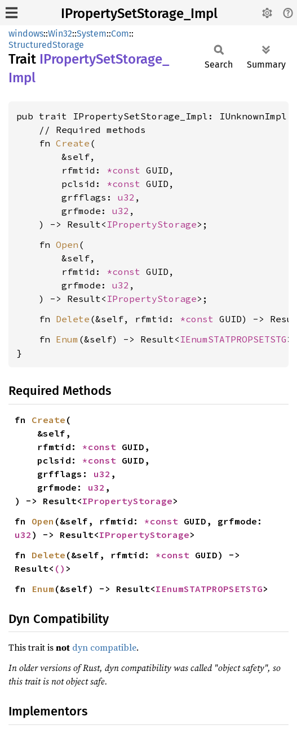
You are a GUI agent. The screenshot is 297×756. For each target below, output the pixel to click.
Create (73, 143)
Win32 (60, 33)
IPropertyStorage (152, 224)
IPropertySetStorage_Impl (139, 13)
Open (67, 244)
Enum (67, 339)
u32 (126, 197)
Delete (73, 318)
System (92, 33)
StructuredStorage (46, 44)
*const (126, 170)
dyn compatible (104, 647)
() (59, 568)
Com (120, 33)
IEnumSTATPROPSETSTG (233, 339)
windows (25, 33)
